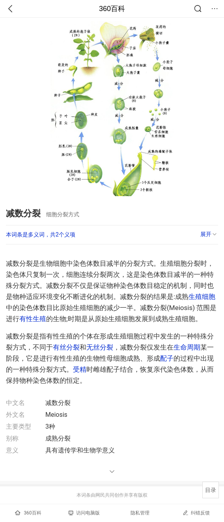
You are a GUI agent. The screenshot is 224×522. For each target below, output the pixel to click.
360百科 (112, 9)
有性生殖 (32, 319)
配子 (167, 358)
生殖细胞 (202, 297)
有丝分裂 (66, 347)
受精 (79, 369)
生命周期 (187, 347)
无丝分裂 (99, 347)
